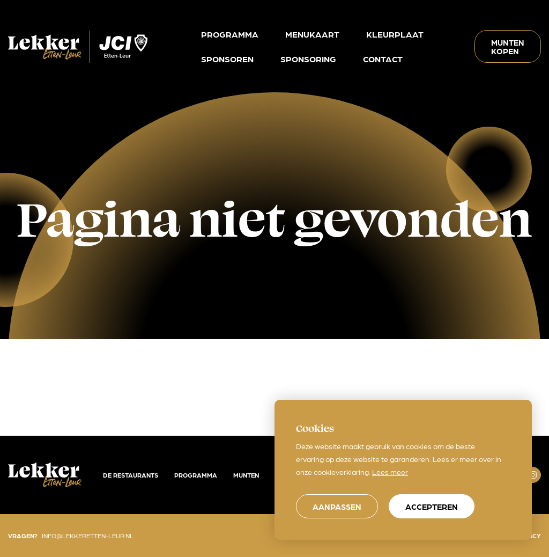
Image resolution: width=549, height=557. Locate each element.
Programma (195, 475)
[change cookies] (337, 506)
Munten (246, 475)
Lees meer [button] (390, 471)
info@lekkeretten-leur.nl (87, 535)
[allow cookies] (431, 506)
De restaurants (130, 475)
